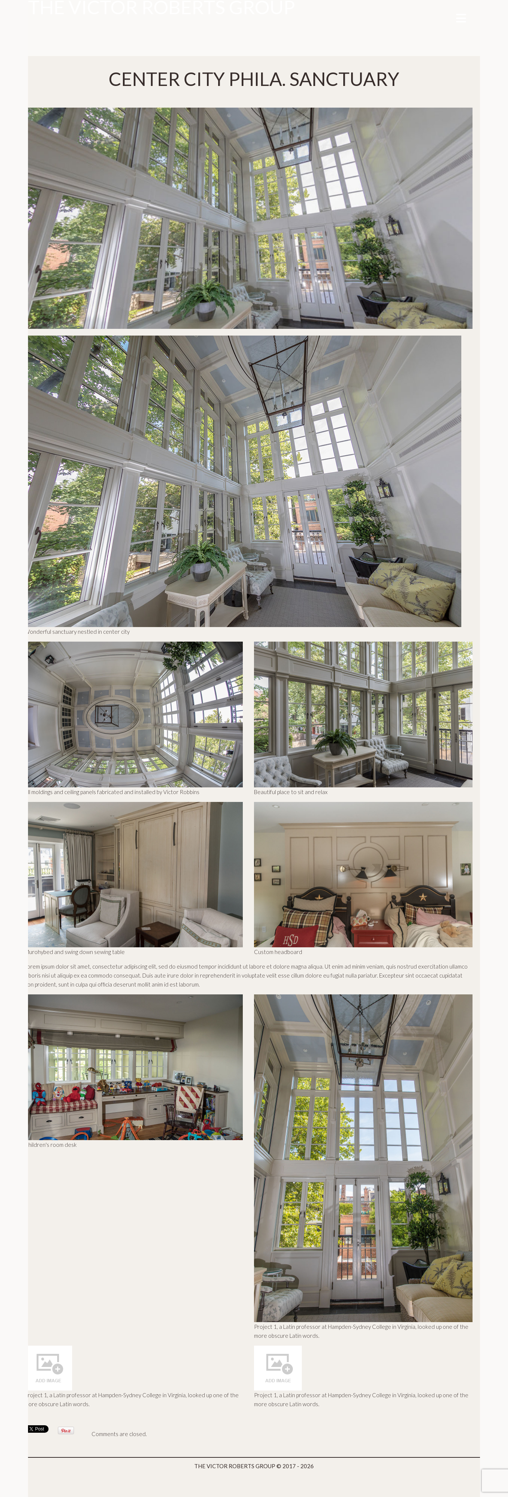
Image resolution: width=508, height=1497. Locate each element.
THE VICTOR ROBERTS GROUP (234, 1466)
